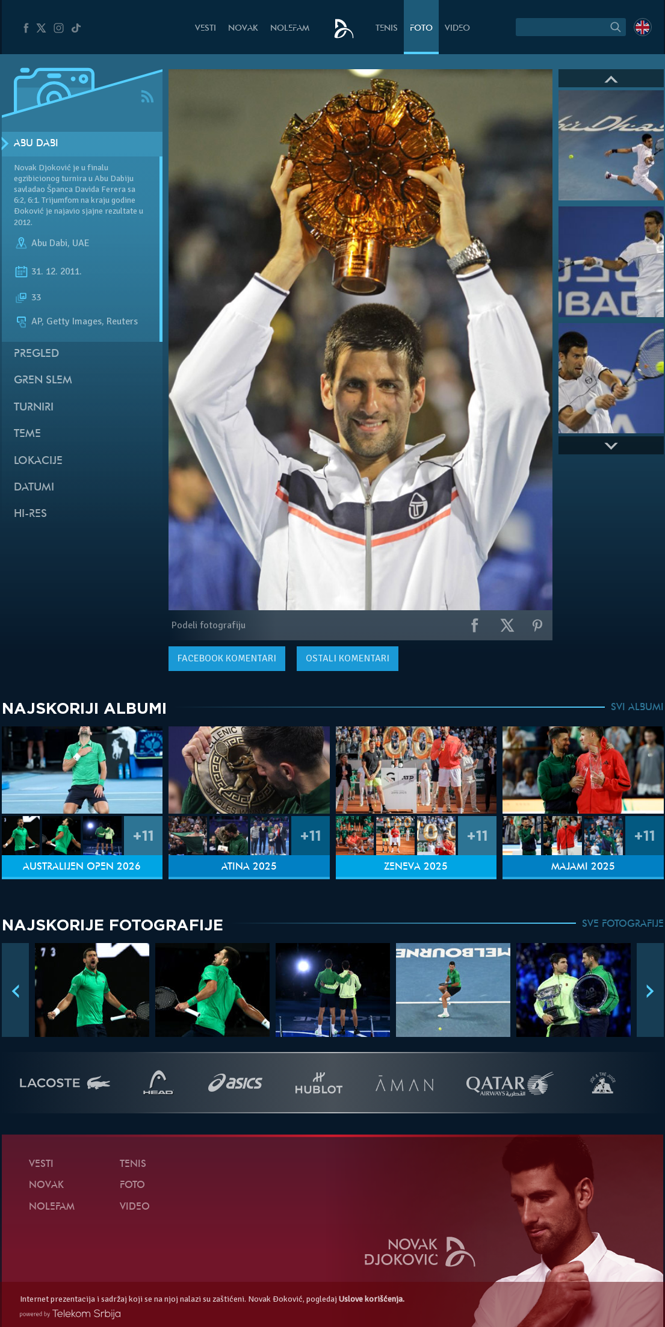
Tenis (387, 28)
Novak (243, 28)
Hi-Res (30, 514)
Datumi (34, 487)
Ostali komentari (347, 658)
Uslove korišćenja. (371, 1299)
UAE (81, 243)
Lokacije (38, 461)
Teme (27, 434)
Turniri (34, 407)
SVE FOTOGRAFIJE (623, 924)
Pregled (36, 354)
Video (457, 28)
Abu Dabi (36, 144)
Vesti (205, 28)
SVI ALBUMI (637, 708)
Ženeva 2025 (416, 867)
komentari (227, 658)
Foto (421, 28)
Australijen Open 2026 (82, 867)
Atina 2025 (249, 867)
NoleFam (289, 28)
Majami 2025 (583, 867)
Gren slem (43, 380)
